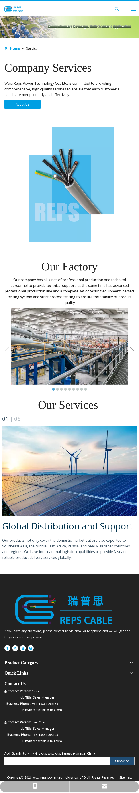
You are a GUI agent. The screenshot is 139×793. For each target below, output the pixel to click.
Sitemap (125, 777)
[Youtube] (23, 648)
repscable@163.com (47, 741)
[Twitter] (15, 648)
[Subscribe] (122, 761)
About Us (22, 104)
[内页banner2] (69, 27)
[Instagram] (31, 648)
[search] (55, 761)
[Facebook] (7, 648)
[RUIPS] (63, 607)
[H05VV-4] (69, 184)
